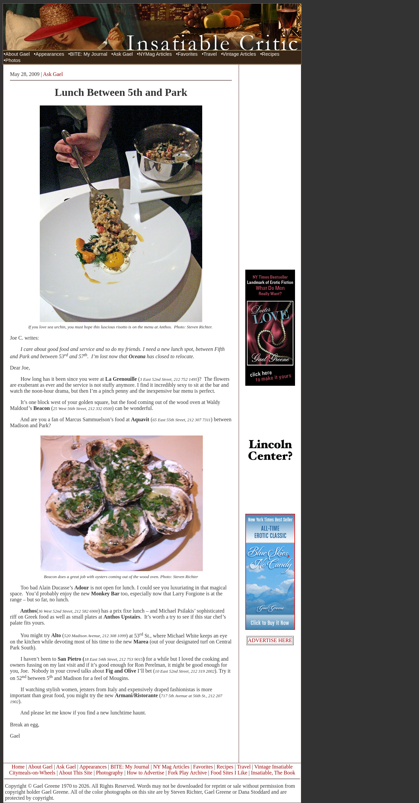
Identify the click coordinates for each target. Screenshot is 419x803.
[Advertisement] (270, 166)
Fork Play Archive (187, 772)
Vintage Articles (239, 54)
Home (18, 767)
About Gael (17, 54)
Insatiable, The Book (273, 772)
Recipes (270, 54)
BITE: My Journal (88, 54)
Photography (109, 772)
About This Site (75, 772)
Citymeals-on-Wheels (32, 772)
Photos (13, 60)
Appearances (49, 54)
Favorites (188, 54)
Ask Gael (123, 54)
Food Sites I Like (228, 772)
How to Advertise (145, 772)
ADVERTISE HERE (270, 640)
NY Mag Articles (171, 767)
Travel (210, 54)
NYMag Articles (155, 54)
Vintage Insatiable (273, 767)
